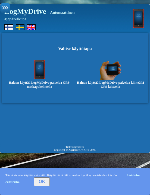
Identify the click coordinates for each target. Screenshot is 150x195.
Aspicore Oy (75, 149)
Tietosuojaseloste (74, 146)
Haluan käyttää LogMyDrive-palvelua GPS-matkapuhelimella (39, 83)
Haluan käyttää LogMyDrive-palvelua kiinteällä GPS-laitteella (110, 83)
